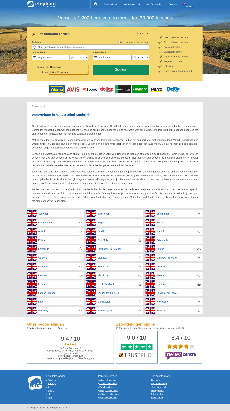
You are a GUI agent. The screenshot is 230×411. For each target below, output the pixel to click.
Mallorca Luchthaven (109, 394)
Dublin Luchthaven (108, 383)
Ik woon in (42, 67)
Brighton (101, 222)
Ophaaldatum (39, 52)
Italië (50, 387)
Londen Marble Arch (108, 292)
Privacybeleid (157, 394)
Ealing (41, 240)
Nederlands (189, 5)
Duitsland (52, 380)
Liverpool (161, 284)
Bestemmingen (110, 4)
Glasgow (102, 257)
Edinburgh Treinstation (109, 248)
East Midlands (104, 240)
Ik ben (45, 72)
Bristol (160, 222)
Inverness (162, 266)
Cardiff (100, 231)
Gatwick (42, 257)
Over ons (173, 4)
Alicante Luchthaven (108, 380)
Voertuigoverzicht (132, 4)
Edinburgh (162, 240)
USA (50, 397)
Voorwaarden (157, 397)
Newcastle (162, 301)
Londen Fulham (46, 292)
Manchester (103, 301)
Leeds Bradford (105, 284)
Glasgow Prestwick (167, 257)
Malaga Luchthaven (108, 390)
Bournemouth (45, 222)
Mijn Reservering (154, 4)
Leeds (41, 284)
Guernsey (43, 266)
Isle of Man (103, 275)
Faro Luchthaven (107, 387)
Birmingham (103, 213)
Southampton (104, 310)
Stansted (161, 310)
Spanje (51, 390)
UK (49, 394)
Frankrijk (52, 383)
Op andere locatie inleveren (135, 42)
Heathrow (102, 266)
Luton (41, 301)
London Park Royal (167, 292)
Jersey (160, 275)
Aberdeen (43, 213)
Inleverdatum (100, 52)
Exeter (160, 248)
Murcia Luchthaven (108, 397)
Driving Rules (157, 390)
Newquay (43, 310)
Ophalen (36, 42)
